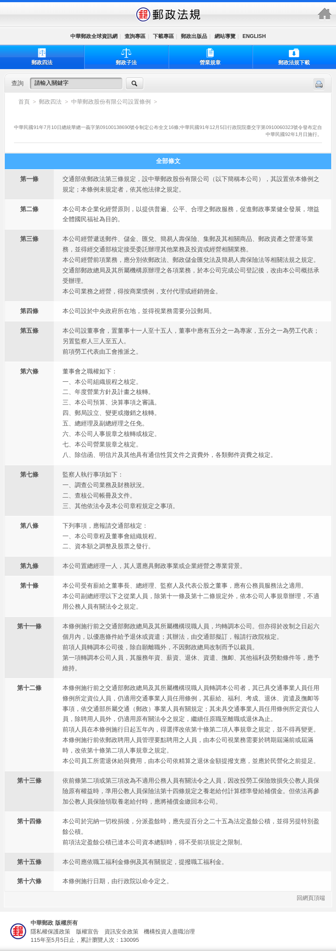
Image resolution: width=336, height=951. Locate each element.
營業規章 (210, 56)
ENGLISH (254, 36)
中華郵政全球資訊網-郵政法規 (168, 14)
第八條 (29, 525)
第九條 (29, 565)
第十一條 (29, 626)
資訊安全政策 (121, 931)
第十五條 (29, 861)
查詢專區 (135, 36)
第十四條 (29, 821)
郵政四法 (41, 56)
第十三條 (29, 780)
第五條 (29, 330)
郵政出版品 (194, 36)
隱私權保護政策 (50, 931)
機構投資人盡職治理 (169, 931)
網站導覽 (225, 36)
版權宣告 (87, 931)
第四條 (29, 310)
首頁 (24, 102)
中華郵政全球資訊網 (94, 36)
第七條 (29, 474)
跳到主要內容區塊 (4, 4)
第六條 (29, 371)
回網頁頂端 (311, 898)
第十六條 (29, 881)
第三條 (29, 238)
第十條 (29, 585)
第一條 (29, 178)
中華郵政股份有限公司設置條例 (111, 102)
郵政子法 (126, 56)
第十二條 (29, 687)
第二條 (29, 209)
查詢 (17, 83)
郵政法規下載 (294, 56)
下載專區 (163, 36)
